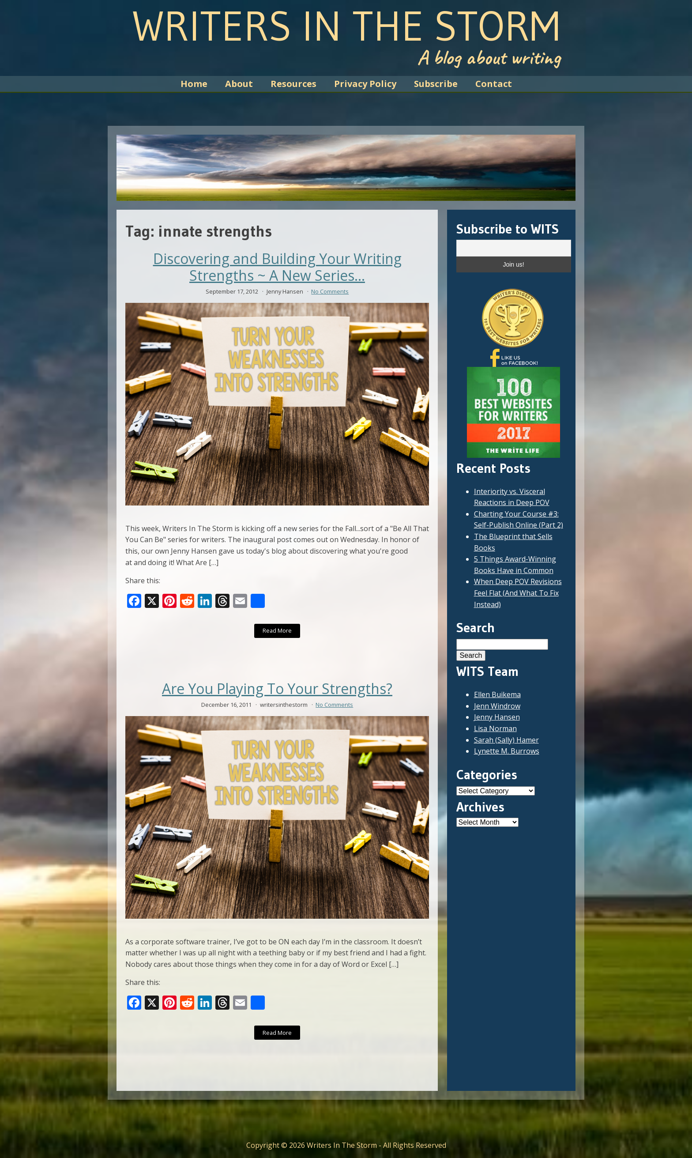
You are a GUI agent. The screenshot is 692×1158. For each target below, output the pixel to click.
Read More (277, 630)
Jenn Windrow (497, 706)
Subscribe (436, 84)
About (239, 84)
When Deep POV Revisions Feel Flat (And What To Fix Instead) (518, 593)
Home (194, 84)
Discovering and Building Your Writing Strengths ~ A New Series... (277, 267)
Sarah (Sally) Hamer (506, 740)
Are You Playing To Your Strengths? (277, 688)
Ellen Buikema (497, 694)
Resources (293, 84)
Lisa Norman (495, 728)
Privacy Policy (365, 84)
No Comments (330, 291)
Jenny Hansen (497, 717)
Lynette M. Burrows (506, 751)
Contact (493, 84)
